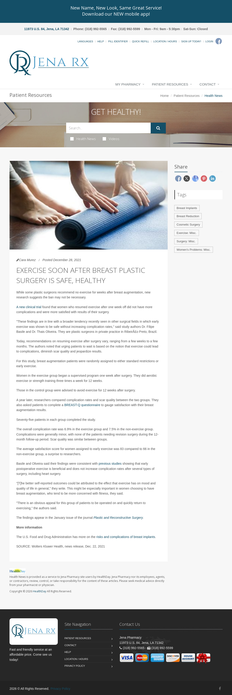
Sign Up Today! (191, 41)
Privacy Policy (75, 665)
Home (164, 96)
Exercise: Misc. (186, 233)
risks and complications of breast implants (125, 537)
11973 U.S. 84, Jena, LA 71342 (46, 29)
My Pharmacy (127, 84)
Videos (111, 138)
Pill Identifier (118, 41)
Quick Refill (140, 41)
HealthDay (39, 591)
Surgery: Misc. (186, 241)
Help (100, 41)
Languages (85, 41)
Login (209, 41)
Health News (83, 138)
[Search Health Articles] (108, 128)
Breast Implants (187, 208)
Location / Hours (165, 41)
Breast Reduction (188, 216)
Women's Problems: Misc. (194, 249)
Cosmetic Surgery (188, 224)
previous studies (110, 463)
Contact (208, 84)
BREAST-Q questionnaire (82, 405)
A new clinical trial (28, 307)
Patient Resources (170, 84)
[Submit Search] (158, 128)
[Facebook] (218, 41)
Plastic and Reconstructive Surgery (118, 517)
